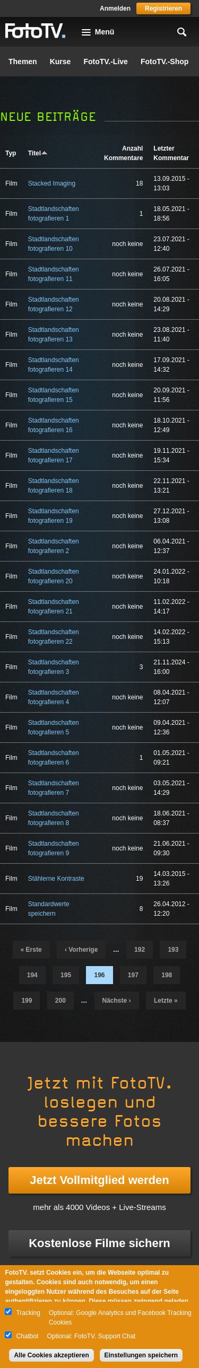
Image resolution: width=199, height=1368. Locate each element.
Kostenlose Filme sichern (99, 1243)
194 (32, 975)
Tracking (28, 1313)
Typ (10, 153)
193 (173, 949)
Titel (38, 153)
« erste (31, 949)
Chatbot (27, 1336)
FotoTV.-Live (105, 61)
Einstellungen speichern (141, 1355)
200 (60, 1000)
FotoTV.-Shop (164, 61)
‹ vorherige (81, 949)
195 (65, 975)
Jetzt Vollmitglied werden (99, 1180)
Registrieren (163, 8)
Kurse (60, 61)
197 (133, 975)
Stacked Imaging (51, 183)
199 (26, 1000)
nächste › (116, 1000)
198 (166, 975)
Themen (22, 61)
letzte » (166, 1000)
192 (139, 949)
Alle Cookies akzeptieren (51, 1355)
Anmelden (115, 8)
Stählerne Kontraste (56, 878)
